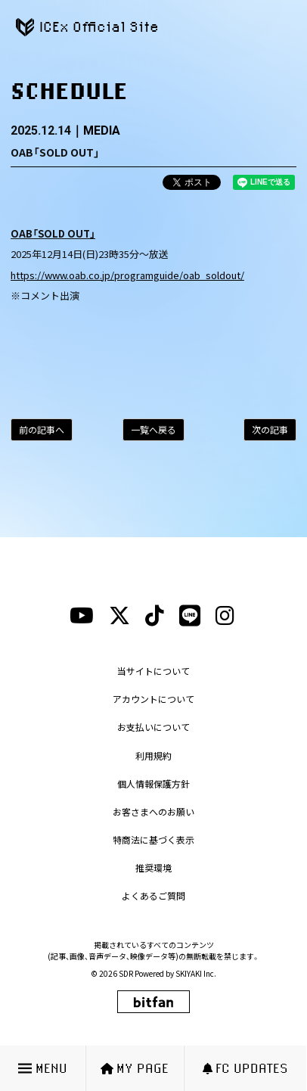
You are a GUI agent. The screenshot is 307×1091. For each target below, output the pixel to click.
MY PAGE (135, 1068)
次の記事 (270, 429)
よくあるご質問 (153, 895)
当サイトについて (153, 670)
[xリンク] (119, 615)
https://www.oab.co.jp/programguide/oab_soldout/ (127, 275)
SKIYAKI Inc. (195, 973)
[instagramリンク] (225, 615)
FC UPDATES (245, 1068)
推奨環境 (153, 867)
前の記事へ (41, 429)
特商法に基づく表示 (153, 839)
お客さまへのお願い (153, 811)
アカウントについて (153, 698)
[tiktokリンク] (154, 615)
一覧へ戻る (153, 429)
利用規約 (153, 755)
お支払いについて (153, 726)
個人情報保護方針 (153, 783)
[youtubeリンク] (82, 615)
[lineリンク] (189, 615)
